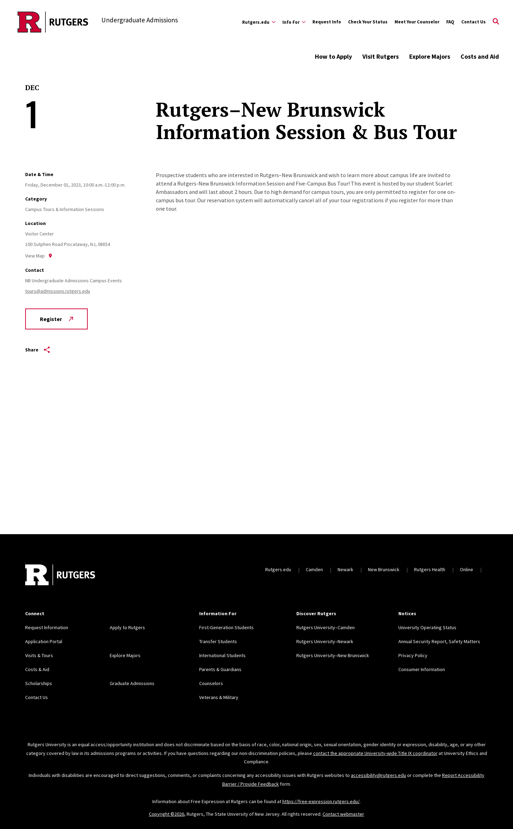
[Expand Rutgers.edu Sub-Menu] (258, 22)
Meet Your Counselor (417, 22)
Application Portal (43, 641)
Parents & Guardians (220, 669)
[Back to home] (60, 575)
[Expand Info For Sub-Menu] (293, 22)
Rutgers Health (429, 569)
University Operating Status (427, 627)
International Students (222, 655)
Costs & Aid (37, 669)
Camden (314, 569)
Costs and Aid (480, 56)
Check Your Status (368, 22)
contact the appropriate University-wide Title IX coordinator (375, 753)
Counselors (211, 683)
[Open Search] (496, 22)
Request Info (326, 22)
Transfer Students (218, 641)
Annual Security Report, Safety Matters (439, 641)
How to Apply (333, 56)
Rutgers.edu (278, 569)
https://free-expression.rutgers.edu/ (321, 801)
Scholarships (38, 683)
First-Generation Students (226, 627)
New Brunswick (383, 569)
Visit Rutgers (380, 56)
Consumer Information (421, 669)
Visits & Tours (39, 655)
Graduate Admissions (132, 683)
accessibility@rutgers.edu (378, 775)
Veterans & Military (218, 697)
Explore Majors (429, 56)
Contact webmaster (343, 814)
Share (37, 350)
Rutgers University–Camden (325, 627)
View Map (38, 256)
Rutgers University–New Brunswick (332, 655)
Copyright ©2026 (166, 814)
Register (56, 318)
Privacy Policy (412, 655)
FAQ (450, 22)
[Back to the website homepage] (53, 22)
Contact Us (473, 22)
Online (466, 569)
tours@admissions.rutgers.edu (57, 291)
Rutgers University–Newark (324, 641)
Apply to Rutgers (127, 627)
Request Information (46, 627)
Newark (345, 569)
